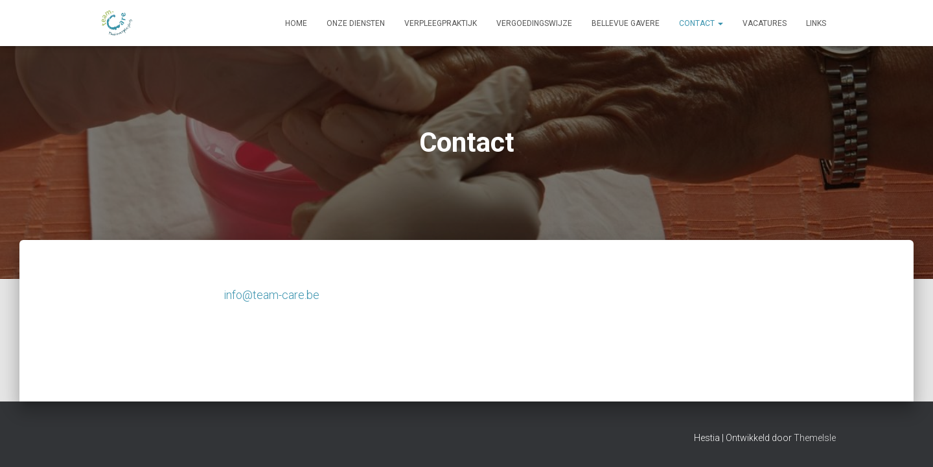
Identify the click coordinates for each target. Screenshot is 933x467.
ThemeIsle (815, 438)
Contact (701, 23)
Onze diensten (356, 23)
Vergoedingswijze (534, 23)
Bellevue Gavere (626, 23)
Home (296, 23)
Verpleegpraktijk (440, 23)
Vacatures (765, 23)
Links (816, 23)
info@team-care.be (271, 295)
